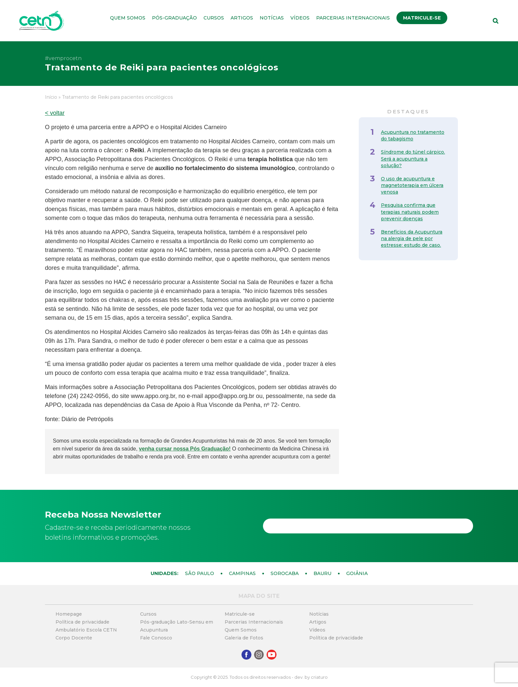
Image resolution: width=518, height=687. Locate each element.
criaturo (319, 677)
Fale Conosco (156, 638)
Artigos (242, 18)
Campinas (242, 573)
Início (51, 97)
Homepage (69, 614)
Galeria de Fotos (244, 638)
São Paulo (199, 573)
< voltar (55, 113)
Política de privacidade (82, 622)
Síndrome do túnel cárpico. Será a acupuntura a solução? (413, 158)
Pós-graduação (174, 18)
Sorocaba (285, 573)
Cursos (214, 18)
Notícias (272, 18)
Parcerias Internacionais (353, 18)
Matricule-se (422, 18)
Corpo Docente (74, 638)
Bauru (322, 573)
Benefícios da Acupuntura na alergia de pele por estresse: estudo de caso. (411, 238)
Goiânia (357, 573)
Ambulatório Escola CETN (86, 630)
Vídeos (300, 18)
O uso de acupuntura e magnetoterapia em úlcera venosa (412, 185)
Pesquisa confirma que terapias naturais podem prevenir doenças (410, 211)
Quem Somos (127, 18)
